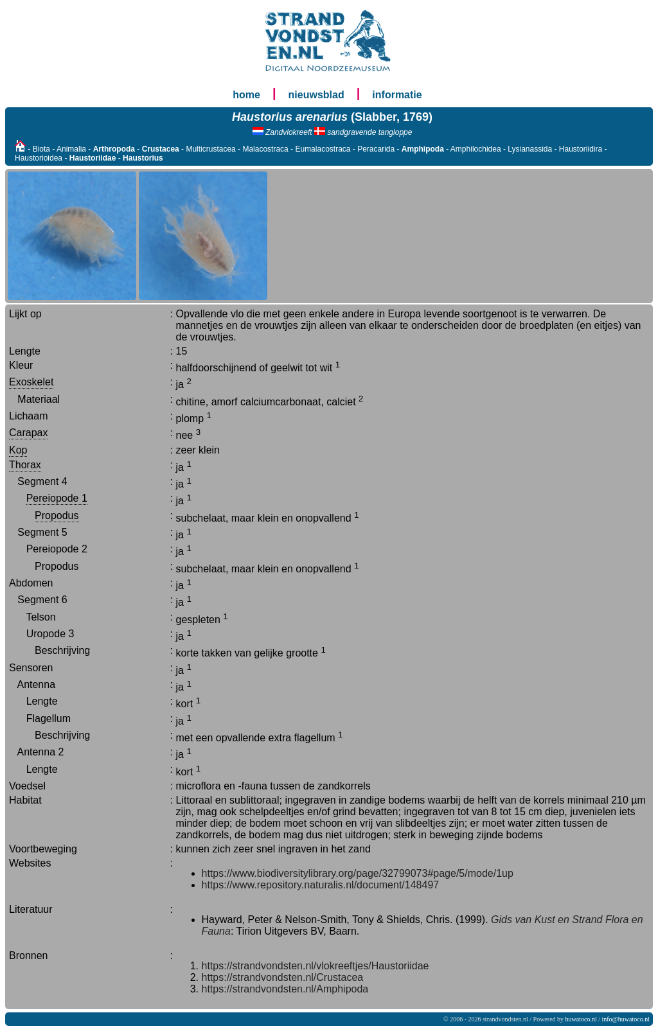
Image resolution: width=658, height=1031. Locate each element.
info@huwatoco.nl (626, 1019)
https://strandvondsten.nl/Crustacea (283, 977)
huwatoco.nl (581, 1019)
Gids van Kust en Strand (546, 919)
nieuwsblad (316, 94)
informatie (397, 94)
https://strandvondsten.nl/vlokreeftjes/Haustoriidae (315, 965)
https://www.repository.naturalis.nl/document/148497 (321, 884)
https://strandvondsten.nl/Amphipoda (285, 988)
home (246, 94)
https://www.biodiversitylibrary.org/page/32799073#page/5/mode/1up (357, 873)
